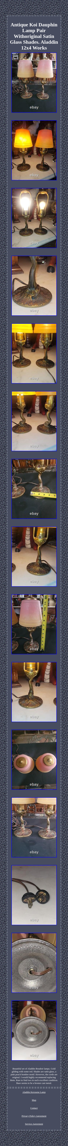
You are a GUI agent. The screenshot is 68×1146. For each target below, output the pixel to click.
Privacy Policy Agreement (34, 1116)
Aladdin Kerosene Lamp (34, 1092)
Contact (34, 1108)
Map (34, 1100)
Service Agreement (34, 1124)
